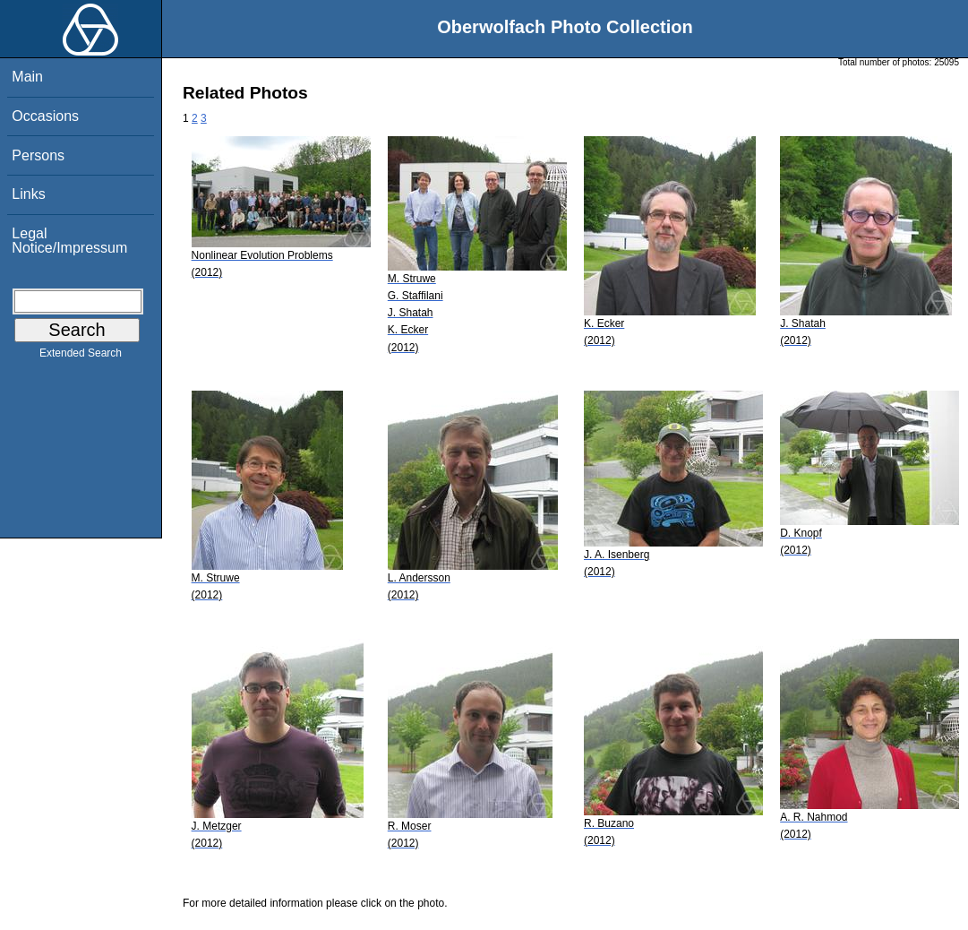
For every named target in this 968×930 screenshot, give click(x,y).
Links (28, 194)
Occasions (45, 116)
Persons (38, 155)
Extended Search (80, 356)
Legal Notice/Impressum (69, 240)
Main (27, 76)
